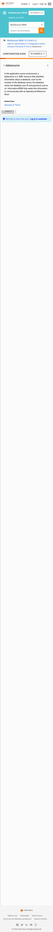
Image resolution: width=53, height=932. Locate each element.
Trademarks (24, 916)
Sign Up (43, 4)
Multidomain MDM (17, 12)
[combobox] (24, 30)
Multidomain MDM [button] (18, 25)
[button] (26, 4)
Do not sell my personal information (17, 919)
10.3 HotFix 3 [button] (36, 13)
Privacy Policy (37, 916)
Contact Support (40, 919)
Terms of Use (12, 916)
